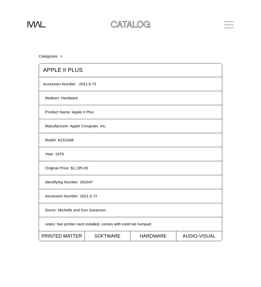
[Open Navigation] (228, 25)
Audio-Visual (199, 236)
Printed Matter (62, 236)
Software (107, 236)
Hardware (153, 236)
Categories (48, 56)
